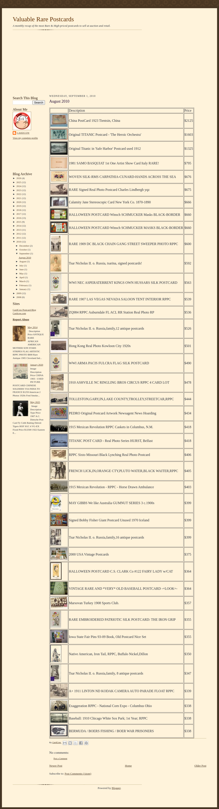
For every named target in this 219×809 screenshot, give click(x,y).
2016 (19, 218)
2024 (19, 186)
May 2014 (32, 327)
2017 (19, 214)
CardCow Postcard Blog (24, 310)
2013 (19, 229)
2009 (19, 293)
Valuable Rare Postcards (43, 19)
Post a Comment (60, 758)
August (23, 261)
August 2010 (25, 257)
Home (128, 765)
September (24, 253)
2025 (19, 182)
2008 (19, 297)
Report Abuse (21, 319)
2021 (19, 198)
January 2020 (36, 364)
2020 (19, 202)
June (21, 269)
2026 (19, 178)
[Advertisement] (109, 63)
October (23, 249)
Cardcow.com (19, 313)
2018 (19, 210)
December (24, 245)
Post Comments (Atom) (78, 773)
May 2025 (35, 402)
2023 (19, 190)
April (22, 277)
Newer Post (55, 765)
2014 (19, 225)
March (22, 281)
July (21, 265)
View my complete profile (25, 138)
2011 (19, 237)
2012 (19, 233)
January (23, 289)
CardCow (23, 133)
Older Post (200, 765)
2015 (19, 222)
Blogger (116, 788)
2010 (19, 241)
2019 (19, 206)
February (24, 285)
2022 (19, 194)
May (21, 273)
